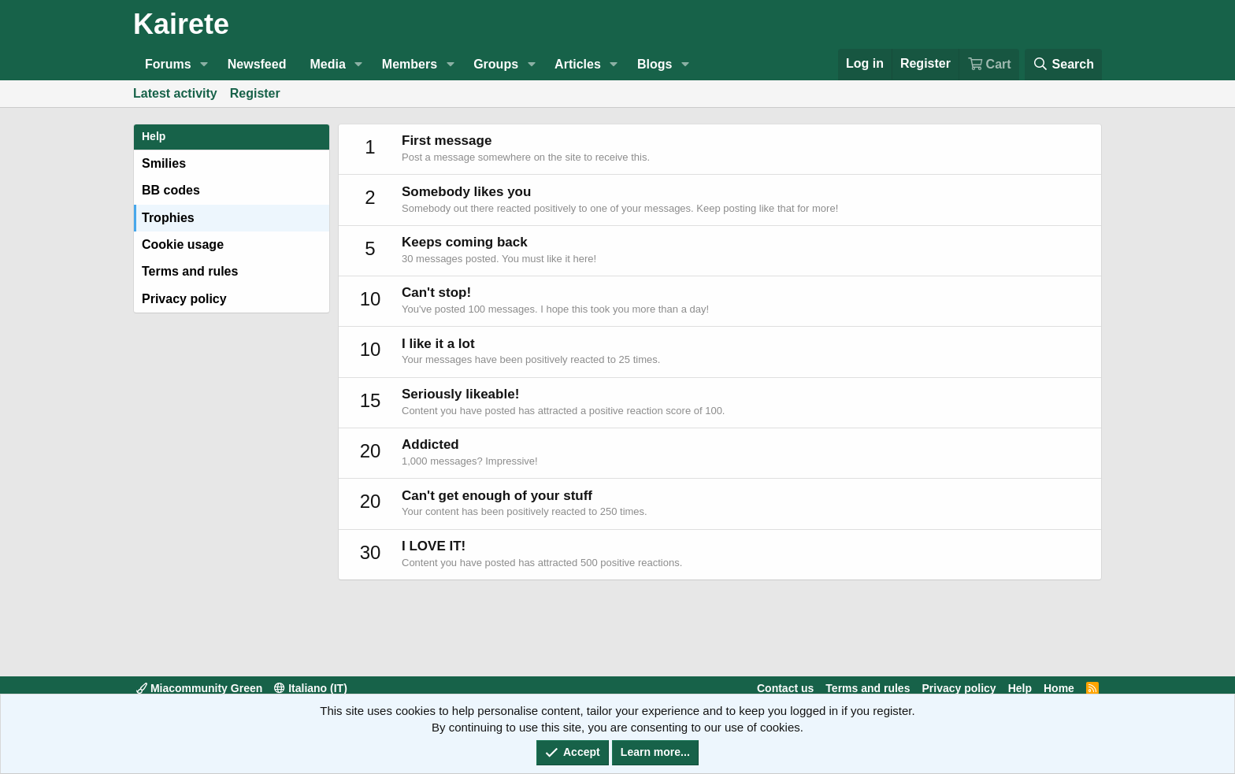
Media (327, 64)
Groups (495, 64)
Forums (168, 64)
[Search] (1063, 64)
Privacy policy (184, 299)
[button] (204, 65)
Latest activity (175, 93)
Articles (577, 64)
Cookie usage (183, 244)
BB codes (171, 190)
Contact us (785, 688)
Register (255, 93)
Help (1020, 688)
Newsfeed (257, 64)
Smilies (164, 163)
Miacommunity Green (199, 688)
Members (409, 64)
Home (1059, 688)
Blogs (654, 64)
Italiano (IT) (310, 688)
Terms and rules (190, 271)
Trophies (168, 217)
